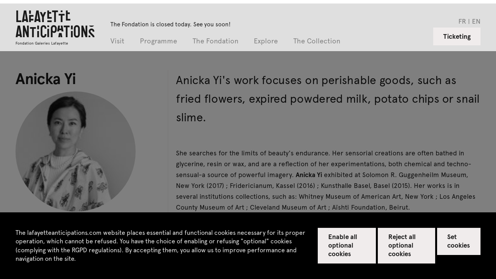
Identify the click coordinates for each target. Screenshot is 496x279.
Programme (158, 41)
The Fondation (215, 41)
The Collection (316, 41)
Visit (117, 41)
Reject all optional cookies (402, 245)
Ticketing (457, 36)
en (476, 21)
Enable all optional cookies (342, 245)
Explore (266, 41)
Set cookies (458, 241)
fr (462, 21)
